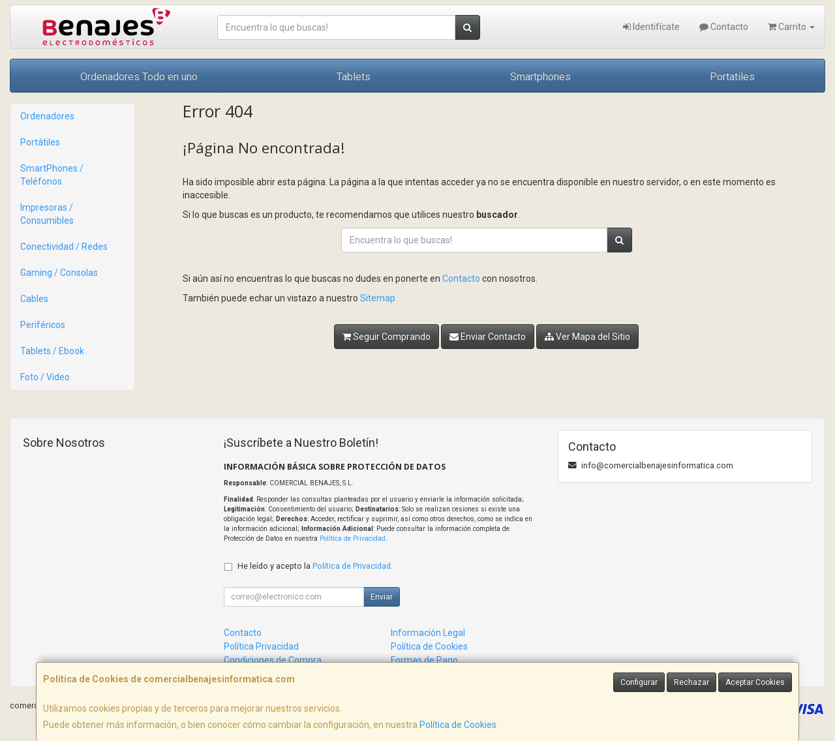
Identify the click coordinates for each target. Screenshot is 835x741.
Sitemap (377, 298)
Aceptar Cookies (755, 682)
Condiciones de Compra (273, 660)
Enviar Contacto (487, 336)
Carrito (791, 27)
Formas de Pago (424, 660)
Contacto (723, 27)
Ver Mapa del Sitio (587, 336)
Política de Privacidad (353, 538)
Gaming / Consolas (59, 272)
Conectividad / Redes (64, 246)
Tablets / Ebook (52, 351)
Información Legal (428, 633)
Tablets (354, 76)
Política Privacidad (261, 646)
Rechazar (691, 682)
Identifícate (651, 27)
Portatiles (732, 76)
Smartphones (540, 76)
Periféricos (42, 325)
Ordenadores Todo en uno (139, 76)
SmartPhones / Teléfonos (52, 175)
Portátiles (40, 142)
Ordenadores (47, 116)
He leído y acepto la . (315, 566)
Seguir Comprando (386, 336)
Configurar (639, 682)
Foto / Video (45, 377)
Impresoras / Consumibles (47, 214)
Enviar (382, 596)
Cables (34, 299)
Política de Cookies (457, 724)
